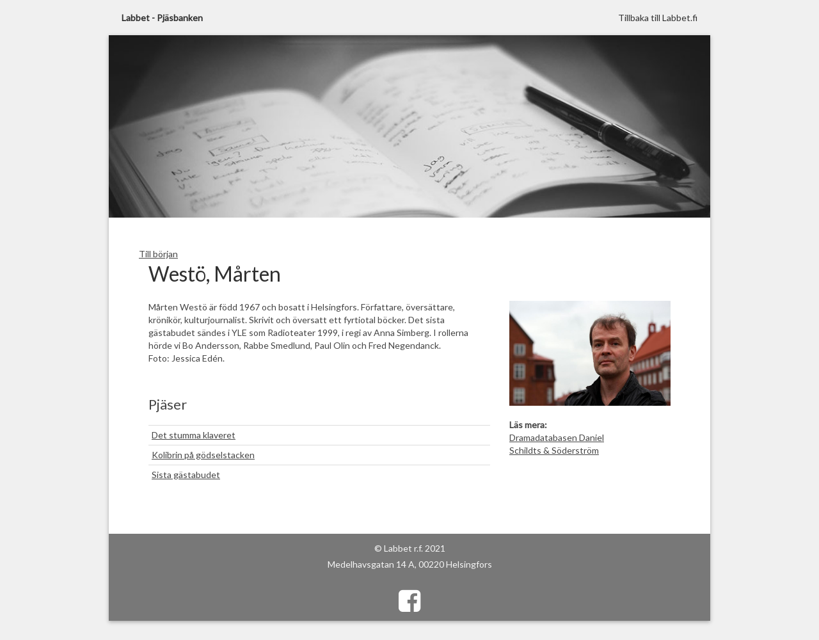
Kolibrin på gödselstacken (203, 454)
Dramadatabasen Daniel (556, 437)
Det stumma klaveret (193, 434)
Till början (158, 253)
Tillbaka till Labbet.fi (657, 17)
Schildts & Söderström (554, 450)
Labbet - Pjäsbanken (162, 17)
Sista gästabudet (186, 474)
